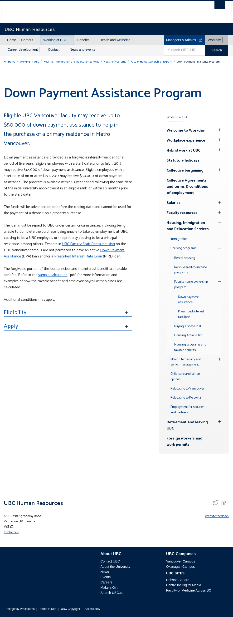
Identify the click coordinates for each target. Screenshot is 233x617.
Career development (23, 49)
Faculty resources (182, 213)
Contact (53, 49)
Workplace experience (186, 140)
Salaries (173, 203)
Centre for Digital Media (183, 585)
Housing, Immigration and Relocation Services (71, 61)
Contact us (11, 532)
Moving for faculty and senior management (185, 362)
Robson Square (177, 580)
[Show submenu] (37, 40)
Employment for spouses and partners (187, 409)
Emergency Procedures (19, 609)
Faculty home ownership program (191, 284)
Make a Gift (108, 587)
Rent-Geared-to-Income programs (190, 270)
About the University (115, 566)
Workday (214, 40)
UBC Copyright (70, 609)
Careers (27, 40)
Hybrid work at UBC (183, 150)
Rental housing (184, 258)
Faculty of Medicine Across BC (188, 590)
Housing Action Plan (188, 335)
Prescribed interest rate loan (191, 314)
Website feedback (217, 516)
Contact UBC (110, 561)
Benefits (83, 40)
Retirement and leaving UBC (187, 425)
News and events (82, 49)
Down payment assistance (188, 299)
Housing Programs (115, 61)
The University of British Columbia (16, 12)
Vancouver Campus (180, 561)
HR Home (9, 61)
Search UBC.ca (111, 593)
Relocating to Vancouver (187, 388)
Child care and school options (185, 376)
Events (105, 577)
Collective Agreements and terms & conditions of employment (187, 186)
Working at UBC (55, 40)
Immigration (179, 239)
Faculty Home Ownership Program (151, 61)
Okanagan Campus (180, 566)
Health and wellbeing (115, 40)
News (104, 572)
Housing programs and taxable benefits (190, 347)
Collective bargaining (185, 170)
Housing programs (183, 248)
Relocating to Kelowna (185, 397)
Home (11, 40)
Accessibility (92, 609)
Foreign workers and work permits (184, 441)
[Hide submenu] (220, 130)
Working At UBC (29, 61)
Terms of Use (47, 609)
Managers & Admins (184, 40)
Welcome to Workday (186, 130)
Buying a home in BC (188, 326)
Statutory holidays (183, 160)
